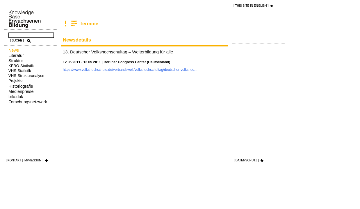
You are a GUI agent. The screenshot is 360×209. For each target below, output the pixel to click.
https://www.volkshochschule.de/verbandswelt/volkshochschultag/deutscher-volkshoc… (130, 70)
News (13, 50)
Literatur (16, 55)
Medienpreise (20, 91)
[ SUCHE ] (17, 40)
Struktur (15, 60)
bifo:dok (15, 96)
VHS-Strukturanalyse (26, 75)
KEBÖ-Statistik (21, 66)
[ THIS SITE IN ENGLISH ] (251, 5)
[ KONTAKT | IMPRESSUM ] (24, 160)
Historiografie (20, 86)
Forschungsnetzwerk (27, 102)
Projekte (15, 80)
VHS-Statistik (19, 71)
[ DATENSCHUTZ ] (246, 160)
